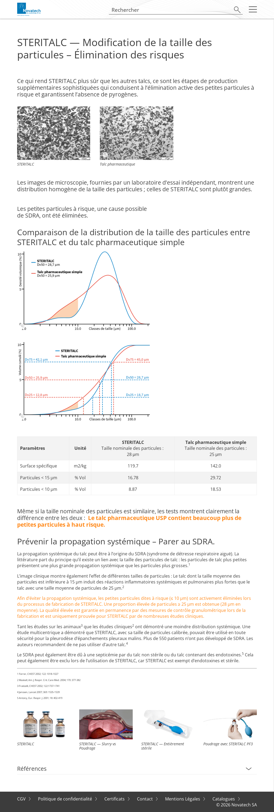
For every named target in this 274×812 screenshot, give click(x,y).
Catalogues (224, 799)
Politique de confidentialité (65, 799)
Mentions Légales (183, 799)
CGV (22, 799)
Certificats (115, 799)
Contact (145, 799)
